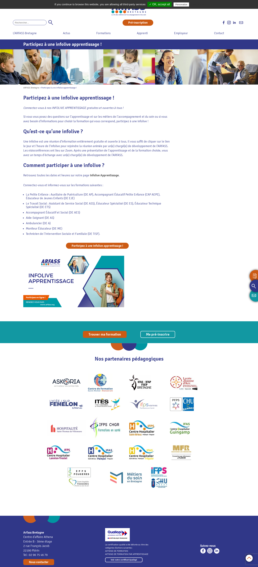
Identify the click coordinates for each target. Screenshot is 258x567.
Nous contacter (38, 562)
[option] (26, 67)
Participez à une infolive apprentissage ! (97, 246)
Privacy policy (198, 4)
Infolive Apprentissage (104, 175)
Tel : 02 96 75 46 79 (35, 555)
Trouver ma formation (105, 334)
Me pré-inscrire (157, 334)
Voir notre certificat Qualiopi (124, 560)
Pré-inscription (138, 22)
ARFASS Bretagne (31, 87)
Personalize (181, 4)
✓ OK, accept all (159, 4)
